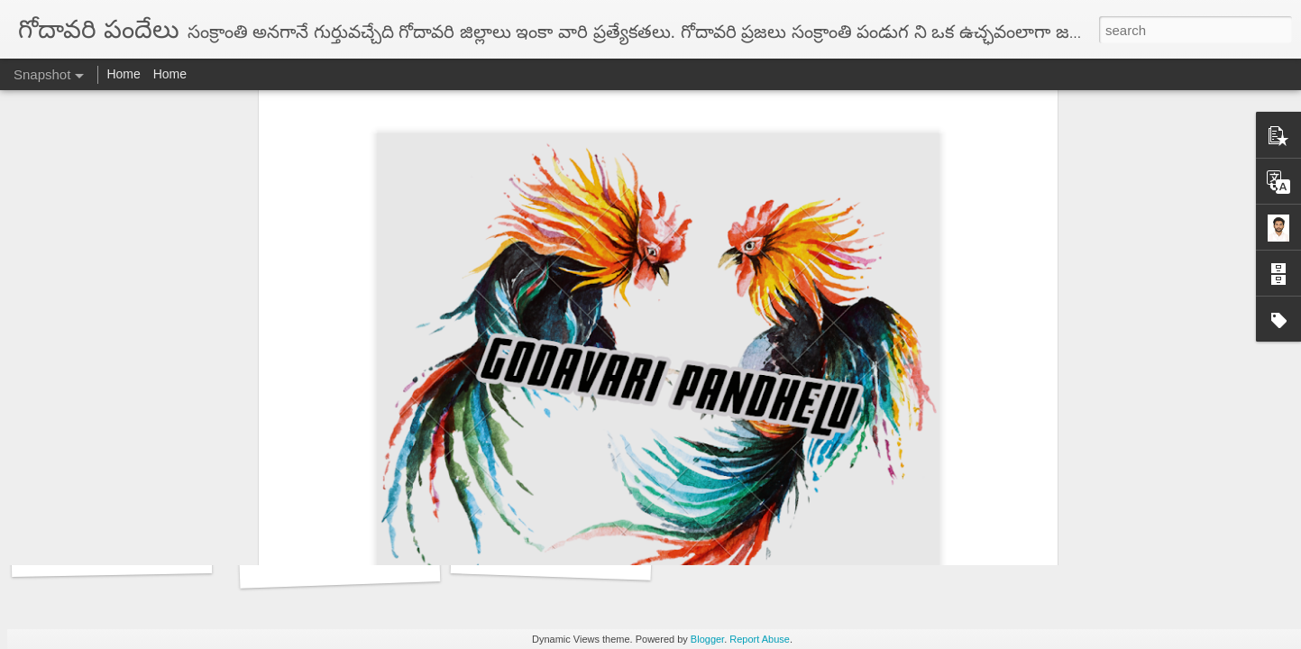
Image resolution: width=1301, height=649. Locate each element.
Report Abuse (759, 639)
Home (123, 74)
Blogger (707, 639)
